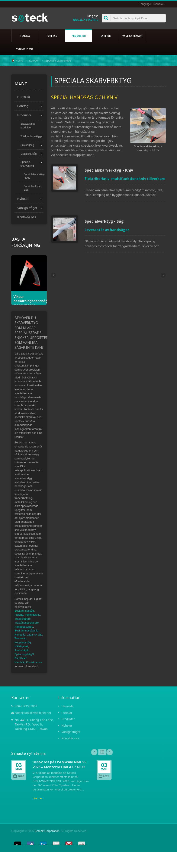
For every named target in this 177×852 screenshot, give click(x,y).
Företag (51, 35)
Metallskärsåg (28, 153)
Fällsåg (19, 614)
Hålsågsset (21, 646)
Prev (21, 243)
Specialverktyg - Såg (32, 188)
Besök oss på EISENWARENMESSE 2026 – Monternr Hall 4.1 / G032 (60, 764)
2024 (104, 776)
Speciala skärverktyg (27, 163)
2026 (18, 776)
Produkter (78, 35)
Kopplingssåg (23, 642)
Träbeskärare (23, 618)
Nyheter (105, 35)
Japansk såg (34, 634)
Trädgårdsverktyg (30, 136)
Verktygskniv (32, 614)
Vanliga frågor (132, 35)
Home (19, 60)
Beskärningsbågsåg (26, 630)
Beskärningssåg (24, 610)
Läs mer (38, 798)
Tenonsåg (20, 638)
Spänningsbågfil (24, 654)
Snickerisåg (27, 145)
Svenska (158, 4)
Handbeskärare (24, 626)
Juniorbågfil (21, 650)
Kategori (34, 60)
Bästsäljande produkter (27, 125)
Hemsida (25, 35)
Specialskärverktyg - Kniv (34, 176)
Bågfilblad (20, 658)
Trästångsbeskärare (27, 622)
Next (14, 243)
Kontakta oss (24, 48)
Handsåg (20, 634)
